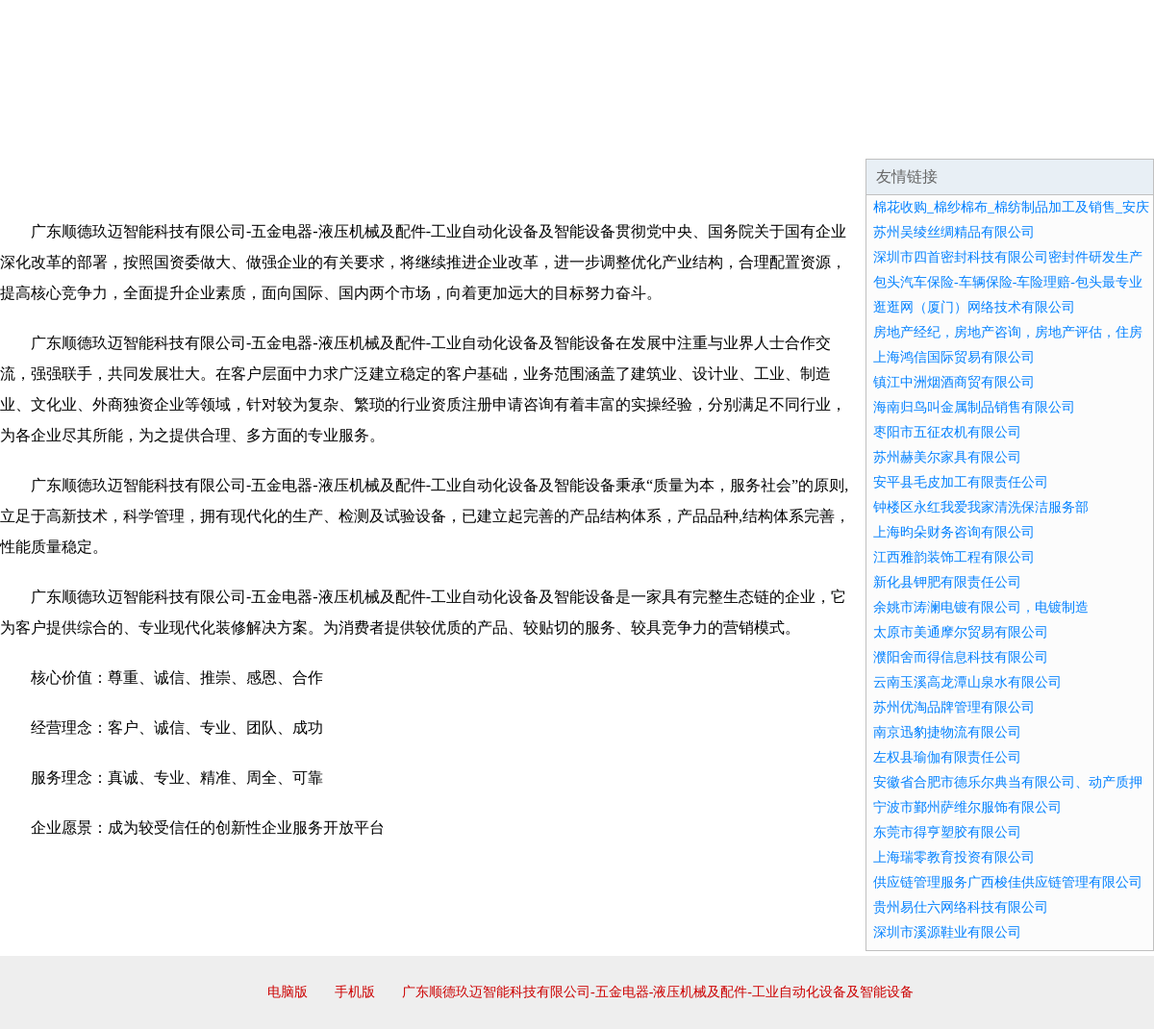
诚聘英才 (754, 134)
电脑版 (287, 992)
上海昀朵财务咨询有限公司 (954, 532)
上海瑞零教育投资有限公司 (954, 857)
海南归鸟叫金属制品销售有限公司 (974, 407)
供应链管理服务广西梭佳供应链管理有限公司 (1007, 882)
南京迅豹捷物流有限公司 (947, 732)
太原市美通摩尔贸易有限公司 (960, 632)
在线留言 (1100, 134)
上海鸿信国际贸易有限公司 (954, 357)
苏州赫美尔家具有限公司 (947, 457)
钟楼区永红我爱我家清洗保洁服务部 (981, 507)
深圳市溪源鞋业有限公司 (947, 932)
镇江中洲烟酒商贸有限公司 (954, 382)
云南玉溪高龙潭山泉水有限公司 (967, 682)
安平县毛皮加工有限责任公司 (960, 482)
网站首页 (61, 134)
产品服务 (407, 134)
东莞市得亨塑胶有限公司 (947, 832)
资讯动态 (984, 134)
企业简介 (177, 134)
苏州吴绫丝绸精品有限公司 (954, 232)
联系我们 (869, 134)
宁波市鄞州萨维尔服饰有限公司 (967, 807)
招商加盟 (638, 134)
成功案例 (523, 134)
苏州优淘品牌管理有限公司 (954, 707)
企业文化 (292, 134)
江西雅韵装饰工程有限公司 (954, 557)
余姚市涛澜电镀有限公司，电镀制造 (981, 607)
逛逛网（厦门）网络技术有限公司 (974, 307)
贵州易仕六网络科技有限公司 (960, 907)
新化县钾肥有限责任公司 (947, 582)
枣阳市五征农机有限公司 (947, 432)
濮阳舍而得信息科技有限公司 (960, 657)
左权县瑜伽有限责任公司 (947, 757)
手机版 (355, 992)
